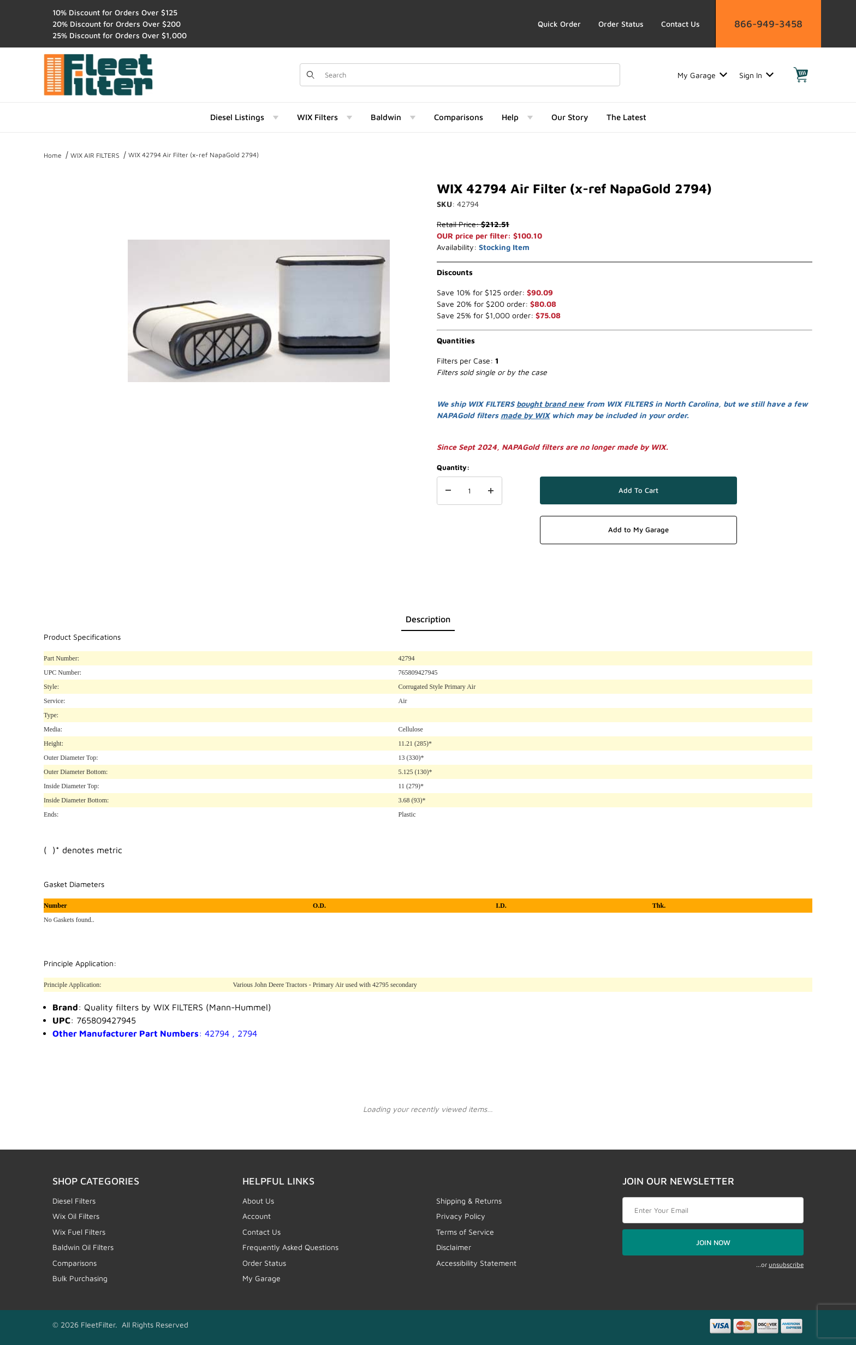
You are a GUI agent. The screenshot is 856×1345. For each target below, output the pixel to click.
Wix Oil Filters (75, 1216)
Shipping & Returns (469, 1200)
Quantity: (453, 467)
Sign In (756, 75)
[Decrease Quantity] (448, 490)
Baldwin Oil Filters (83, 1247)
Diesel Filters (74, 1200)
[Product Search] (469, 75)
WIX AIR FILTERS (95, 155)
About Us (258, 1200)
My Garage (702, 75)
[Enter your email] (713, 1210)
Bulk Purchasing (80, 1278)
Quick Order (559, 23)
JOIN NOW (713, 1242)
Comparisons (74, 1262)
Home (53, 155)
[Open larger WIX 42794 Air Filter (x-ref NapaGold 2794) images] (258, 311)
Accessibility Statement (476, 1262)
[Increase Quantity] (491, 490)
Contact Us (680, 23)
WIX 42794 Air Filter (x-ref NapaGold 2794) (193, 155)
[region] (65, 306)
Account (256, 1216)
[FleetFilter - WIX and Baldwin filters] (98, 74)
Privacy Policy (460, 1216)
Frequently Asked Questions (290, 1247)
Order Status (621, 23)
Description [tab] (428, 619)
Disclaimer (453, 1247)
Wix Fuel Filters (78, 1231)
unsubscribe (786, 1264)
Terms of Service (465, 1231)
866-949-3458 (768, 23)
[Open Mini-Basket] (800, 74)
